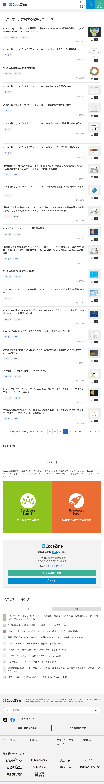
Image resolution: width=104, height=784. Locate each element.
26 (60, 431)
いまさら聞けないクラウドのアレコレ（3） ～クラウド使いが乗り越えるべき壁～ (42, 123)
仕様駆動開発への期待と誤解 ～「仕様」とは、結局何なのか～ (38, 625)
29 (75, 431)
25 (55, 431)
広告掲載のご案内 (77, 728)
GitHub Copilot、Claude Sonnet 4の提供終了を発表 (32, 643)
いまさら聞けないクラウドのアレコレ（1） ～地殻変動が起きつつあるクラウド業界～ (43, 188)
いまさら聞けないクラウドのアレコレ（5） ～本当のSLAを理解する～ (37, 86)
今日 (27, 609)
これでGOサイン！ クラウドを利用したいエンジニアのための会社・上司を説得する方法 (43, 291)
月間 (76, 609)
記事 (34, 740)
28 (70, 431)
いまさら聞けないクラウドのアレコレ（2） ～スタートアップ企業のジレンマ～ (41, 147)
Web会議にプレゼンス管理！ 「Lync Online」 (25, 370)
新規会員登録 (51, 573)
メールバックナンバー (52, 565)
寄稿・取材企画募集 (27, 728)
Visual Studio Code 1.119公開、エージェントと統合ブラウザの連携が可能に (43, 631)
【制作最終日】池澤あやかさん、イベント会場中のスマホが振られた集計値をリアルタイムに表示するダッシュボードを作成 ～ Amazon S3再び (43, 167)
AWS (16, 174)
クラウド (24, 37)
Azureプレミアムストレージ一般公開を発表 (23, 228)
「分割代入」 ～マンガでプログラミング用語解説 (32, 662)
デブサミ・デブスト (65, 742)
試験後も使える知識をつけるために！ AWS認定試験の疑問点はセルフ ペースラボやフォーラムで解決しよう (43, 351)
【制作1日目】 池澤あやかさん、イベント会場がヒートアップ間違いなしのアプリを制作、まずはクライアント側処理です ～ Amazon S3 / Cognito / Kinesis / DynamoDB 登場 (43, 250)
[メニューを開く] (4, 4)
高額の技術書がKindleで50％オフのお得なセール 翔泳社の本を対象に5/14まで (45, 637)
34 (94, 431)
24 (50, 431)
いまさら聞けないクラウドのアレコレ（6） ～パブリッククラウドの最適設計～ (41, 49)
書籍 (87, 740)
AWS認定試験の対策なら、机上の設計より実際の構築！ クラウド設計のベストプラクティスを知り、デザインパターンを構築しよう (43, 411)
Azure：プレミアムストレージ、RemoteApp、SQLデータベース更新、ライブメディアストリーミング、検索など (43, 390)
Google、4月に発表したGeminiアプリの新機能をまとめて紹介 (37, 649)
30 (80, 431)
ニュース (9, 740)
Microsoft (14, 37)
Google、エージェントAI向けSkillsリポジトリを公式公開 (34, 656)
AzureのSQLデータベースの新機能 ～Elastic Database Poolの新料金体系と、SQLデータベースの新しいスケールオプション (43, 30)
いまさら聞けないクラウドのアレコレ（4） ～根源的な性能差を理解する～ (39, 105)
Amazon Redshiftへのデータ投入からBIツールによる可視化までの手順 (36, 331)
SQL (6, 37)
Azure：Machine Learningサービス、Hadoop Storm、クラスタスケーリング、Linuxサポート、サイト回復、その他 (43, 312)
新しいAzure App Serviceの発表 (18, 271)
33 (89, 431)
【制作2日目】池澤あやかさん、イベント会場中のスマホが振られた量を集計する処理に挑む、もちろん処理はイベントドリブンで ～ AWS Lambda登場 (43, 209)
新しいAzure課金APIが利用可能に (19, 68)
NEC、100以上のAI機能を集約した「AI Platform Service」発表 (37, 677)
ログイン (51, 580)
